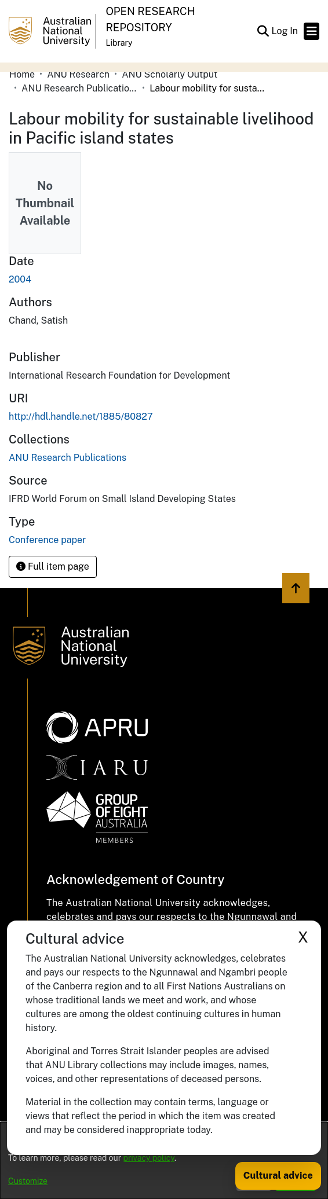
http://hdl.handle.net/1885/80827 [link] (81, 416)
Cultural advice (278, 1175)
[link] (67, 457)
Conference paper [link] (47, 539)
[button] (263, 31)
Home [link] (22, 74)
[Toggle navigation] (311, 31)
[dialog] (164, 1160)
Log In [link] (285, 30)
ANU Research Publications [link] (79, 88)
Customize (28, 1181)
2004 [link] (20, 279)
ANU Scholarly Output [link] (169, 74)
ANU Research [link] (78, 74)
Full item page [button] (52, 566)
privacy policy (148, 1158)
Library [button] (118, 42)
